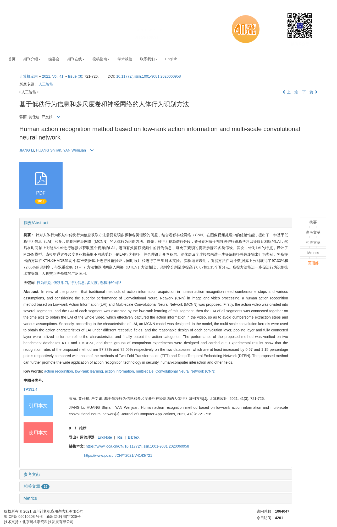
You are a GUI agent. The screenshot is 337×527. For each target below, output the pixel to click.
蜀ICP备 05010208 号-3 (23, 516)
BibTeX (134, 437)
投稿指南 (101, 59)
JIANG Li (26, 150)
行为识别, (45, 283)
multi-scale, (146, 371)
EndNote (105, 437)
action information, (120, 371)
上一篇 (290, 92)
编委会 (53, 59)
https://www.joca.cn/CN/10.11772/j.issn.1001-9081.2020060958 (137, 446)
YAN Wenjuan (74, 150)
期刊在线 (76, 59)
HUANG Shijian (48, 150)
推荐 (82, 428)
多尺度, (93, 283)
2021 (46, 76)
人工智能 (45, 84)
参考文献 (32, 474)
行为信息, (78, 283)
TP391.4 (30, 389)
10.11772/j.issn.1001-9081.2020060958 (148, 76)
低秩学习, (61, 283)
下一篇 (310, 92)
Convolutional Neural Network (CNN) (186, 371)
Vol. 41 (58, 76)
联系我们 (148, 59)
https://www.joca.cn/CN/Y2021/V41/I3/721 (118, 455)
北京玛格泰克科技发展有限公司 (48, 522)
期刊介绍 (32, 59)
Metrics (30, 498)
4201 (279, 518)
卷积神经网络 (111, 283)
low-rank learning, (90, 371)
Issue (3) (75, 76)
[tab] (156, 223)
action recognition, (59, 371)
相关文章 (37, 486)
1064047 (282, 511)
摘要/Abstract (36, 223)
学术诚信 (125, 59)
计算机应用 (28, 76)
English (171, 59)
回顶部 (313, 263)
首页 (11, 59)
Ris (120, 437)
